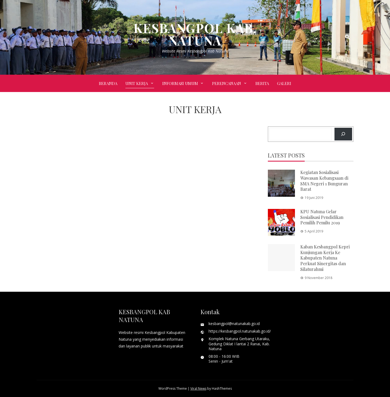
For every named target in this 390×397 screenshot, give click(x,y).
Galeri (284, 83)
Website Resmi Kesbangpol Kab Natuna (195, 51)
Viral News (198, 388)
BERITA (262, 83)
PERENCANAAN (226, 83)
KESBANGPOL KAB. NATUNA (195, 34)
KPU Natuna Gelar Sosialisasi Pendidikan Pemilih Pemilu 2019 (321, 217)
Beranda (108, 83)
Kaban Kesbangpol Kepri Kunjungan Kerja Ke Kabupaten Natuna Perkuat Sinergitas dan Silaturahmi (325, 258)
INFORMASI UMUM (180, 83)
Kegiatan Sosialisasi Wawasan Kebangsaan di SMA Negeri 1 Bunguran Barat (324, 180)
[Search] (343, 134)
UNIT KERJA (136, 83)
